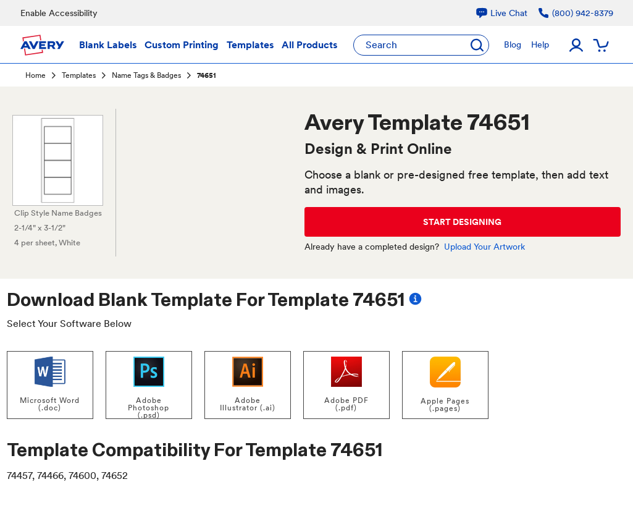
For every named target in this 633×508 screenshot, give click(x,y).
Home (35, 75)
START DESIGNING (462, 222)
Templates (79, 75)
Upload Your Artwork (484, 247)
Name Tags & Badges (146, 75)
